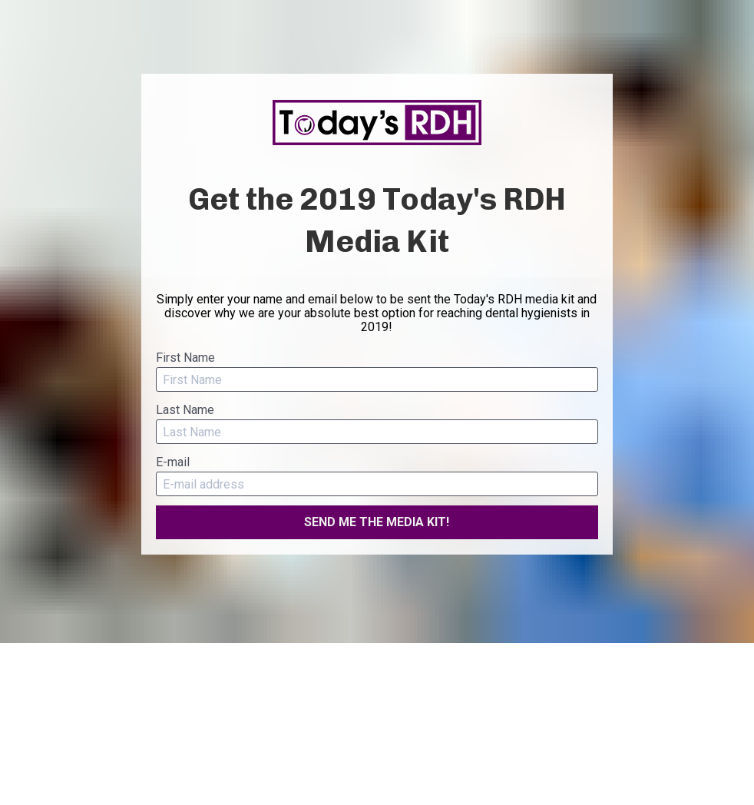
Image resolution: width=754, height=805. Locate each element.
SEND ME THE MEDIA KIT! (376, 522)
